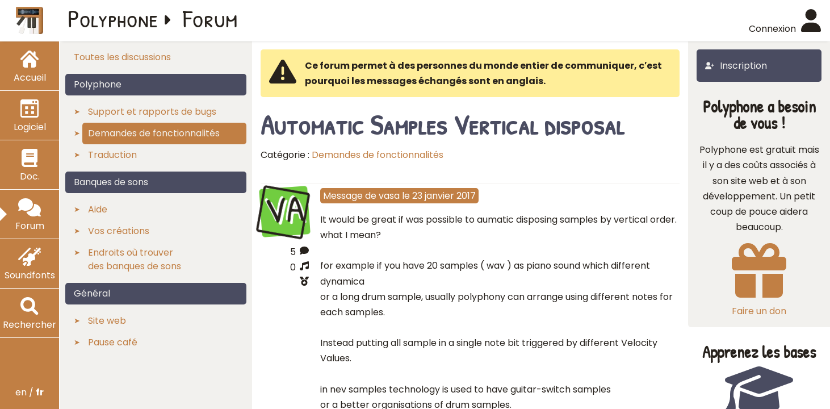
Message (343, 195)
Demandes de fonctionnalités (377, 154)
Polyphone (113, 18)
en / (29, 392)
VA (284, 210)
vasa (389, 195)
